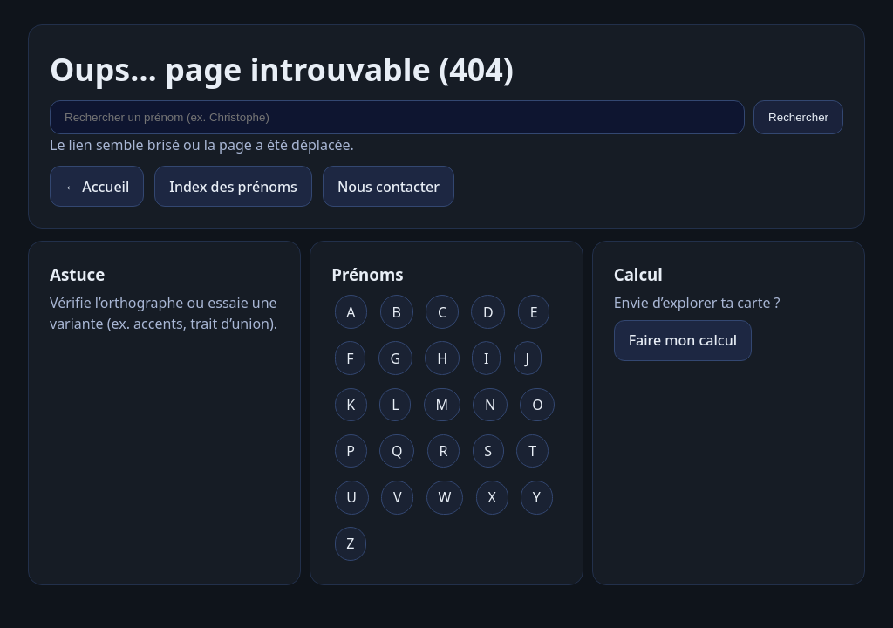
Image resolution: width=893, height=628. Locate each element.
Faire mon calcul (683, 340)
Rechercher (798, 117)
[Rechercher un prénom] (397, 117)
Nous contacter (388, 186)
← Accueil (97, 186)
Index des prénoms (233, 186)
